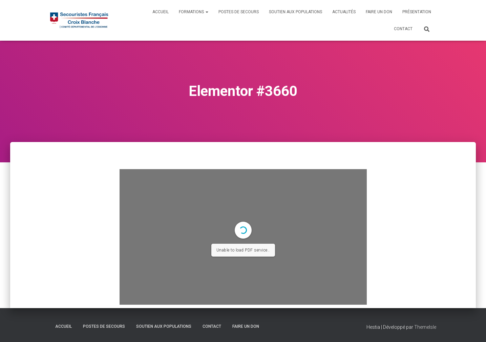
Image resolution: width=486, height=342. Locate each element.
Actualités (344, 11)
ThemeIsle (425, 327)
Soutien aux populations (295, 11)
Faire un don (379, 11)
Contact (403, 28)
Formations (193, 11)
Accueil (160, 11)
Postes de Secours (238, 11)
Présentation (416, 11)
